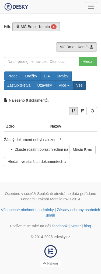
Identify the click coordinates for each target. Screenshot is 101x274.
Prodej (13, 76)
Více (64, 85)
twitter (76, 226)
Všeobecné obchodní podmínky (27, 210)
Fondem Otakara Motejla (41, 199)
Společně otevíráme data (58, 193)
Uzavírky (44, 85)
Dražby (31, 76)
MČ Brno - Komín (36, 26)
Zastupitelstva (18, 85)
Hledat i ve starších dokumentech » (37, 161)
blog (87, 226)
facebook (60, 226)
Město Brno (82, 150)
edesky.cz (62, 237)
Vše (79, 85)
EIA (47, 76)
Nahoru (50, 263)
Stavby (62, 76)
